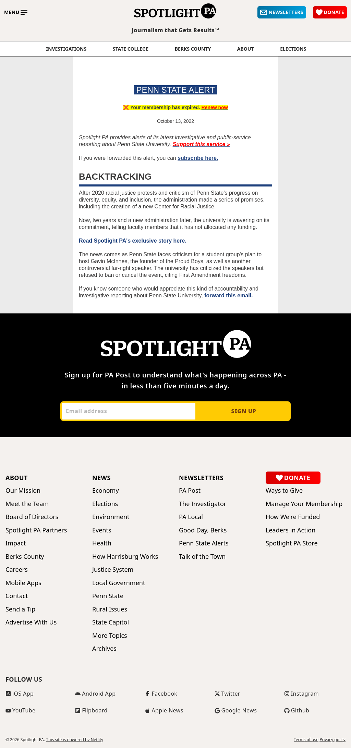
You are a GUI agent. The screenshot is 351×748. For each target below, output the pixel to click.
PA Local (191, 517)
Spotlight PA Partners (36, 530)
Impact (15, 543)
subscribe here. (198, 158)
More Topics (109, 636)
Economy (105, 490)
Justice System (112, 569)
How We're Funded (293, 517)
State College (130, 49)
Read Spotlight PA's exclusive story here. (132, 241)
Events (101, 530)
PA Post (190, 490)
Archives (104, 649)
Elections (105, 504)
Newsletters (201, 478)
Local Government (118, 583)
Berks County (193, 49)
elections (293, 49)
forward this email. (228, 295)
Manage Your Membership (304, 504)
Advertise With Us (31, 622)
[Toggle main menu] (15, 12)
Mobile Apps (23, 583)
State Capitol (110, 622)
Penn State (107, 596)
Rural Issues (109, 609)
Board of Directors (31, 517)
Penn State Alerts (204, 543)
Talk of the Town (202, 556)
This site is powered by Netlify (74, 740)
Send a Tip (20, 609)
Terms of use (306, 740)
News (101, 478)
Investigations (66, 49)
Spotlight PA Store (292, 543)
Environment (111, 517)
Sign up (243, 411)
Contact (16, 596)
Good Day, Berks (203, 530)
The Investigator (202, 504)
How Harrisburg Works (125, 556)
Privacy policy (332, 740)
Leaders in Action (290, 530)
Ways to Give (284, 490)
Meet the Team (27, 504)
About (245, 49)
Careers (16, 569)
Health (101, 543)
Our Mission (22, 490)
